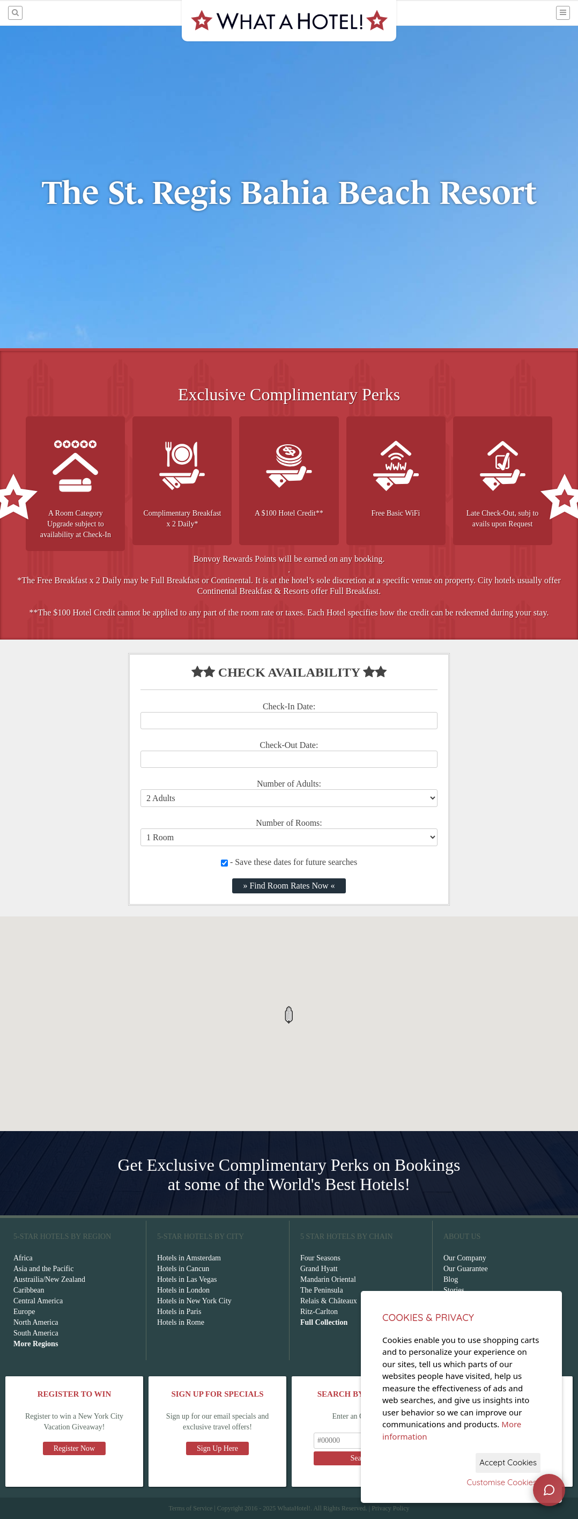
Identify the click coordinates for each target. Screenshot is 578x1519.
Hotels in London (183, 1290)
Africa (23, 1258)
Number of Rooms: (289, 822)
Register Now (74, 1448)
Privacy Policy (390, 1508)
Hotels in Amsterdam (189, 1258)
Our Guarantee (465, 1269)
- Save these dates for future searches (289, 862)
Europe (24, 1312)
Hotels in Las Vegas (187, 1279)
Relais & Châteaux (328, 1301)
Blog (450, 1279)
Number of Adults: (289, 783)
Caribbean (29, 1290)
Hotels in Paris (179, 1312)
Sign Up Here (217, 1448)
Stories (453, 1290)
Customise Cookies (501, 1482)
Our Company (464, 1258)
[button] (289, 1015)
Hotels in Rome (180, 1322)
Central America (38, 1301)
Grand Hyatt (319, 1269)
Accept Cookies (508, 1462)
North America (35, 1322)
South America (35, 1333)
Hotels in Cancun (183, 1269)
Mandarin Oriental (328, 1279)
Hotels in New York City (194, 1301)
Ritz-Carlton (319, 1312)
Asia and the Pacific (43, 1269)
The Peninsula (321, 1290)
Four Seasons (320, 1258)
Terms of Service (190, 1508)
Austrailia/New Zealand (49, 1279)
